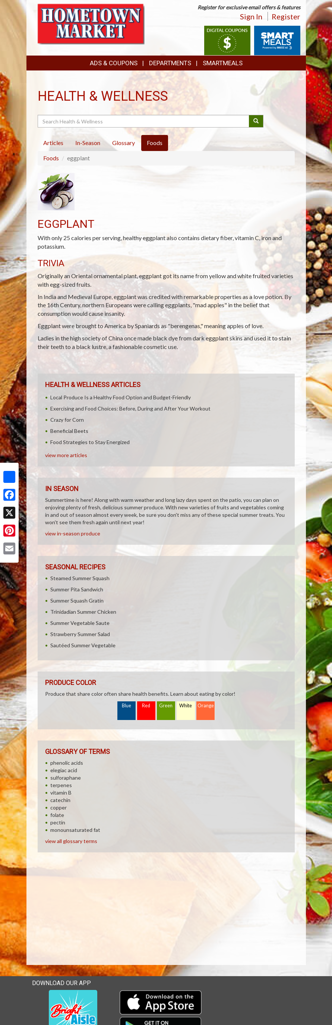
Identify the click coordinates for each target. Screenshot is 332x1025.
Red (146, 705)
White (185, 705)
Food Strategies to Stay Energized (90, 442)
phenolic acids (66, 763)
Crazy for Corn (67, 419)
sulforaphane (65, 777)
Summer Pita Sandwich (76, 589)
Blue (126, 705)
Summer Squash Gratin (77, 600)
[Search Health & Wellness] (144, 121)
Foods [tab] (154, 142)
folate (57, 815)
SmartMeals (223, 63)
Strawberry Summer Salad (80, 634)
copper (58, 807)
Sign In (251, 16)
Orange (205, 705)
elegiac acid (63, 770)
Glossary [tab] (123, 142)
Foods (51, 157)
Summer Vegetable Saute (80, 623)
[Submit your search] (256, 121)
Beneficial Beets (69, 431)
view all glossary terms (71, 841)
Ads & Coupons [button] (113, 63)
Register (286, 16)
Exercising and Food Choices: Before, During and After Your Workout (130, 408)
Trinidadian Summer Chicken (83, 612)
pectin (57, 822)
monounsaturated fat (75, 830)
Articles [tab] (53, 142)
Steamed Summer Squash (80, 578)
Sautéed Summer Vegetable (83, 645)
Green (166, 705)
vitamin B (61, 792)
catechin (60, 800)
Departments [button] (170, 63)
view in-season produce (72, 533)
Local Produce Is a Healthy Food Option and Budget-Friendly (120, 397)
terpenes (61, 785)
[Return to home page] (93, 24)
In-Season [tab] (87, 142)
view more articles (66, 455)
